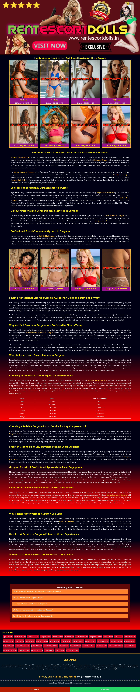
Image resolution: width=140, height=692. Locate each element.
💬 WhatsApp (105, 689)
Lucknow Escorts (24, 650)
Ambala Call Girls (33, 637)
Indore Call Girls (90, 641)
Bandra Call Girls (101, 646)
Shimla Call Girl (54, 641)
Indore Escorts (49, 650)
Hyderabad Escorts (72, 650)
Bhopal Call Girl (66, 641)
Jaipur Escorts (60, 650)
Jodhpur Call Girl (130, 637)
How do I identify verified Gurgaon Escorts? (28, 598)
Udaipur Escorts (45, 637)
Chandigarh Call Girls (10, 650)
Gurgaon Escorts (100, 160)
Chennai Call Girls (88, 646)
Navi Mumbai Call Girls (116, 646)
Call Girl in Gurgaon (121, 175)
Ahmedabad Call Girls (22, 646)
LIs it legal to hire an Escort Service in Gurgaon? (29, 604)
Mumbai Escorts (57, 637)
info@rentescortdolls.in (88, 676)
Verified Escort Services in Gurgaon (39, 333)
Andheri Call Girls (75, 646)
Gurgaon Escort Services (97, 380)
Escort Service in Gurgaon (24, 172)
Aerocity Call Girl (8, 641)
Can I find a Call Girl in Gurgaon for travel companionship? (33, 616)
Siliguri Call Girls (8, 646)
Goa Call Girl (20, 641)
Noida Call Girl (108, 637)
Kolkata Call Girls (129, 641)
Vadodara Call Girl (42, 641)
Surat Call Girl (30, 641)
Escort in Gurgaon (66, 521)
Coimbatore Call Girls (50, 646)
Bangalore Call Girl (96, 637)
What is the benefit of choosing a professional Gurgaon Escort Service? (37, 591)
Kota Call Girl (119, 637)
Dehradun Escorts (37, 650)
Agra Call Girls (7, 637)
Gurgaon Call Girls (18, 180)
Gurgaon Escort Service (20, 157)
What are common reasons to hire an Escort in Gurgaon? (33, 610)
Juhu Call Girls (63, 646)
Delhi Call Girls (69, 637)
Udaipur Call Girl (78, 641)
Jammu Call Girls (36, 646)
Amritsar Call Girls (20, 637)
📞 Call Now (35, 689)
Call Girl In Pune (130, 646)
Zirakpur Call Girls (103, 641)
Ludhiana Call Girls (82, 637)
